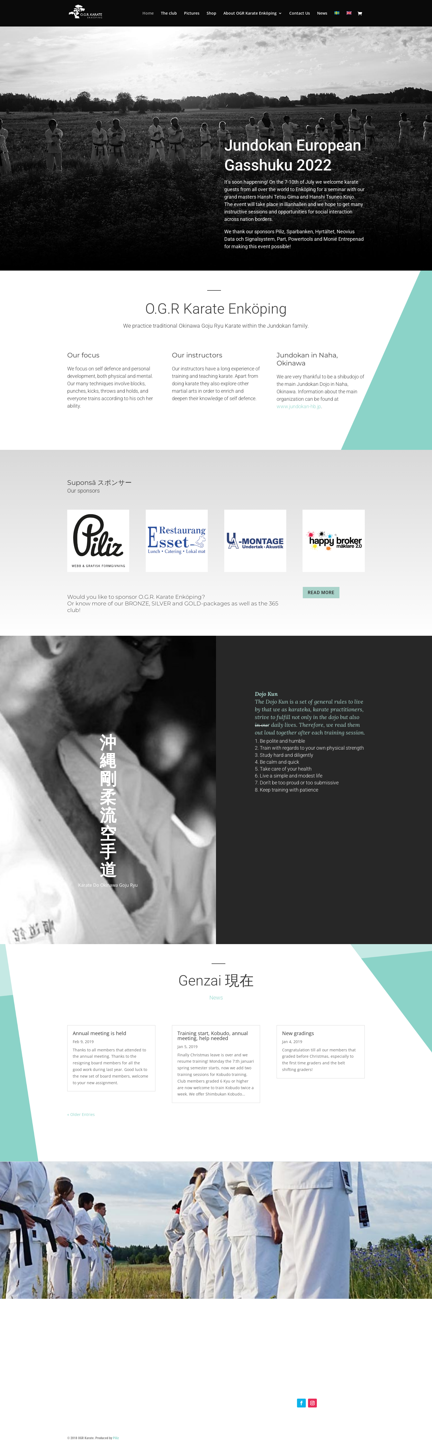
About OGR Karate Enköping (250, 13)
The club (169, 13)
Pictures (191, 13)
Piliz (116, 1438)
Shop (211, 13)
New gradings (298, 1033)
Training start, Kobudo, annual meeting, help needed (212, 1035)
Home (148, 13)
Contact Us (299, 13)
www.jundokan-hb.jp (299, 406)
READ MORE (321, 592)
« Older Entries (81, 1114)
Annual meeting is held (99, 1033)
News (322, 13)
